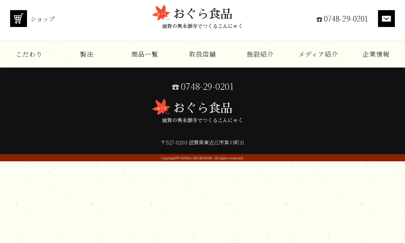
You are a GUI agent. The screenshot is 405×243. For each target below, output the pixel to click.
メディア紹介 (318, 53)
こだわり (29, 53)
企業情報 (375, 53)
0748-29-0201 (346, 19)
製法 (86, 53)
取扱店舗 (202, 53)
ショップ (32, 18)
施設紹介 (260, 53)
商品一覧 (144, 53)
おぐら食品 (202, 20)
